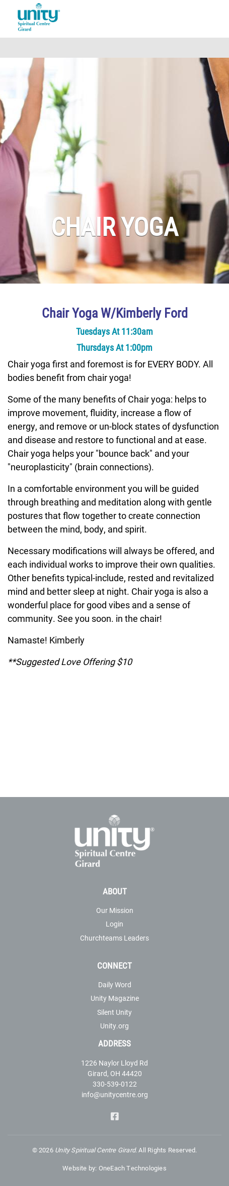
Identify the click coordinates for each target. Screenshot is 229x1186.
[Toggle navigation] (215, 48)
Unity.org (114, 1025)
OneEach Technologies (133, 1167)
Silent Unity (114, 1012)
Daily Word (114, 984)
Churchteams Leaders (114, 938)
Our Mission (114, 910)
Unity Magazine (115, 998)
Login (114, 924)
